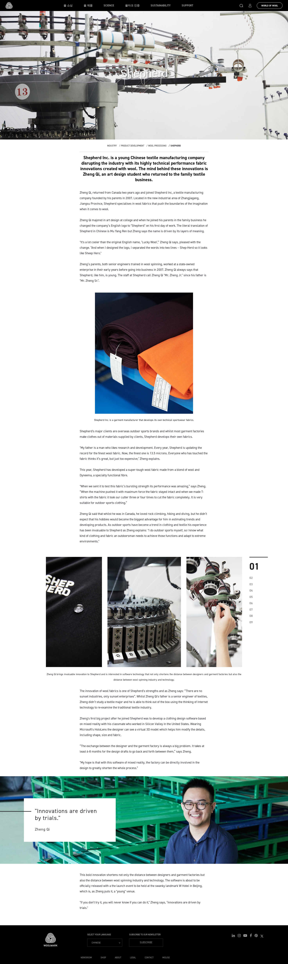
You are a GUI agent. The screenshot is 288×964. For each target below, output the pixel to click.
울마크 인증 (132, 5)
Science (109, 5)
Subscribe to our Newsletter (145, 934)
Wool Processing (157, 145)
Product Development (132, 145)
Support (187, 5)
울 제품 (88, 5)
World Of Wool (269, 5)
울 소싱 (68, 5)
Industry (112, 145)
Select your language (99, 934)
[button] (241, 5)
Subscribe (146, 942)
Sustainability (161, 5)
